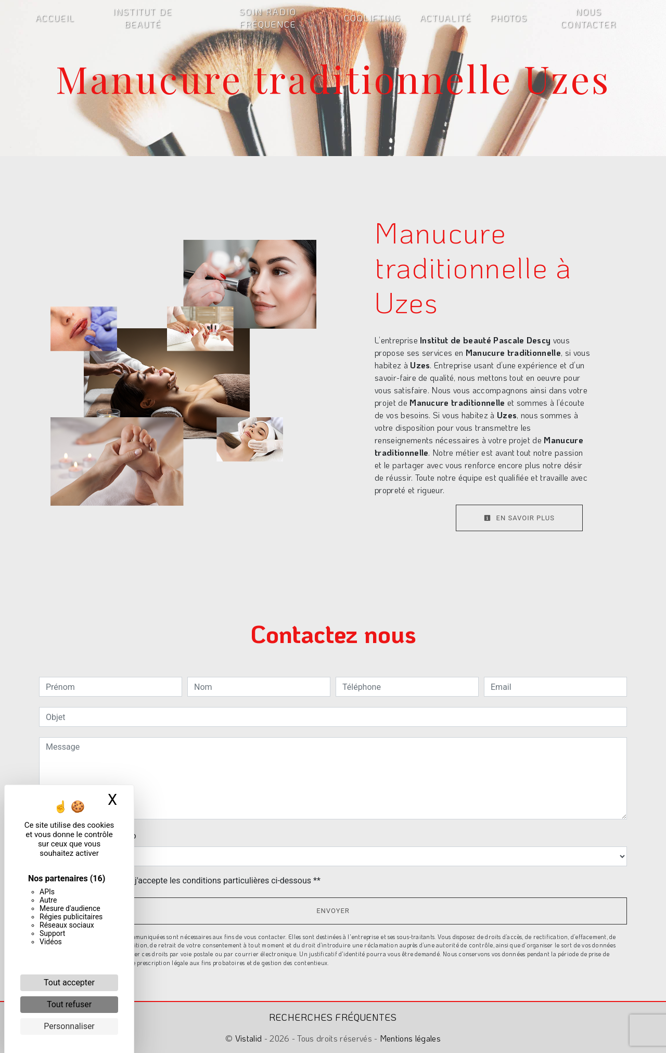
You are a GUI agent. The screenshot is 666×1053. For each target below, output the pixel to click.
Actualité (445, 17)
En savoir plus (519, 518)
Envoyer (333, 911)
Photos (509, 17)
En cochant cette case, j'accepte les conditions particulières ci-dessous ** (185, 880)
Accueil (55, 17)
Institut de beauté (142, 18)
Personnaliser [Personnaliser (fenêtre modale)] (69, 1026)
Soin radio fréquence (268, 18)
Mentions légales (409, 1038)
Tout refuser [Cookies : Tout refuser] (69, 1004)
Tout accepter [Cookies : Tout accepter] (69, 982)
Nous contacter (589, 18)
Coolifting (372, 17)
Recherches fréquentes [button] (333, 1017)
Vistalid (248, 1038)
